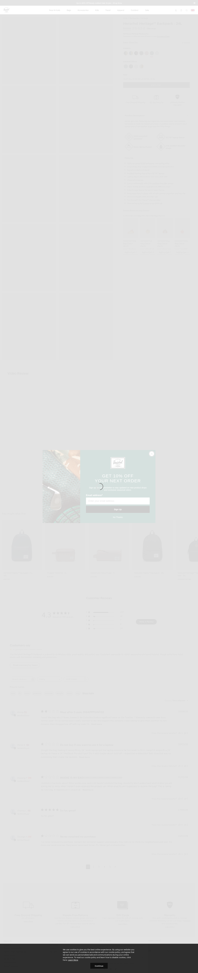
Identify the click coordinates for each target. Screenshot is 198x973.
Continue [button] (99, 965)
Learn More (73, 960)
